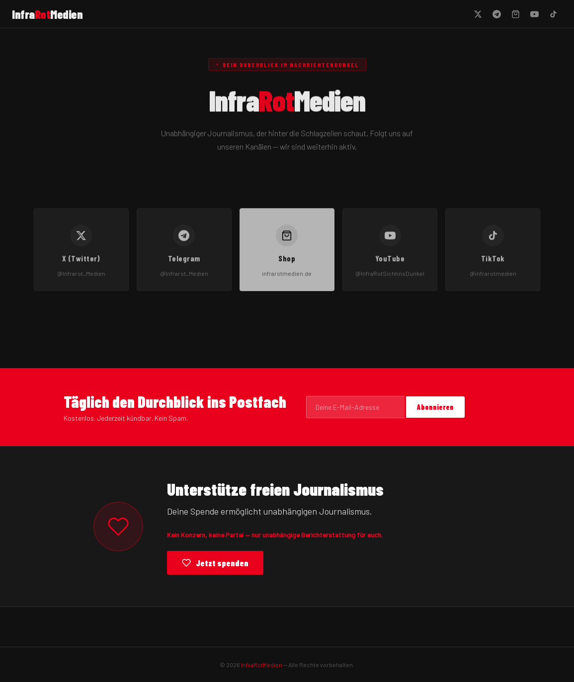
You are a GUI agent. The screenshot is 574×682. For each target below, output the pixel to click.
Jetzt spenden (215, 563)
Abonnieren (435, 407)
